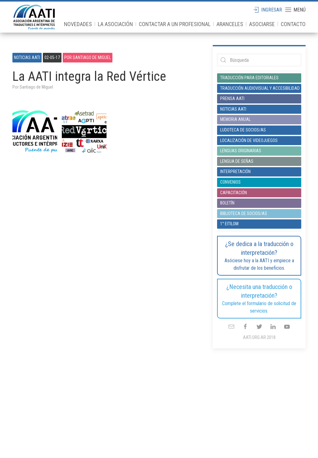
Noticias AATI (27, 57)
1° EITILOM (229, 223)
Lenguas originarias (240, 150)
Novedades (78, 24)
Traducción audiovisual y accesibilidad (259, 88)
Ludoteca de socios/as (243, 129)
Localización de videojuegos (249, 140)
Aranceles (229, 24)
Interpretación (235, 171)
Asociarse (262, 24)
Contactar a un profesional (175, 24)
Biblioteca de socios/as (243, 213)
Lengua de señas (236, 161)
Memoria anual (235, 119)
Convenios (230, 182)
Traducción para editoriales (249, 77)
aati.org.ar (34, 17)
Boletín (227, 202)
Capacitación (233, 192)
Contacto (293, 24)
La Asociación (115, 24)
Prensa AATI (232, 98)
